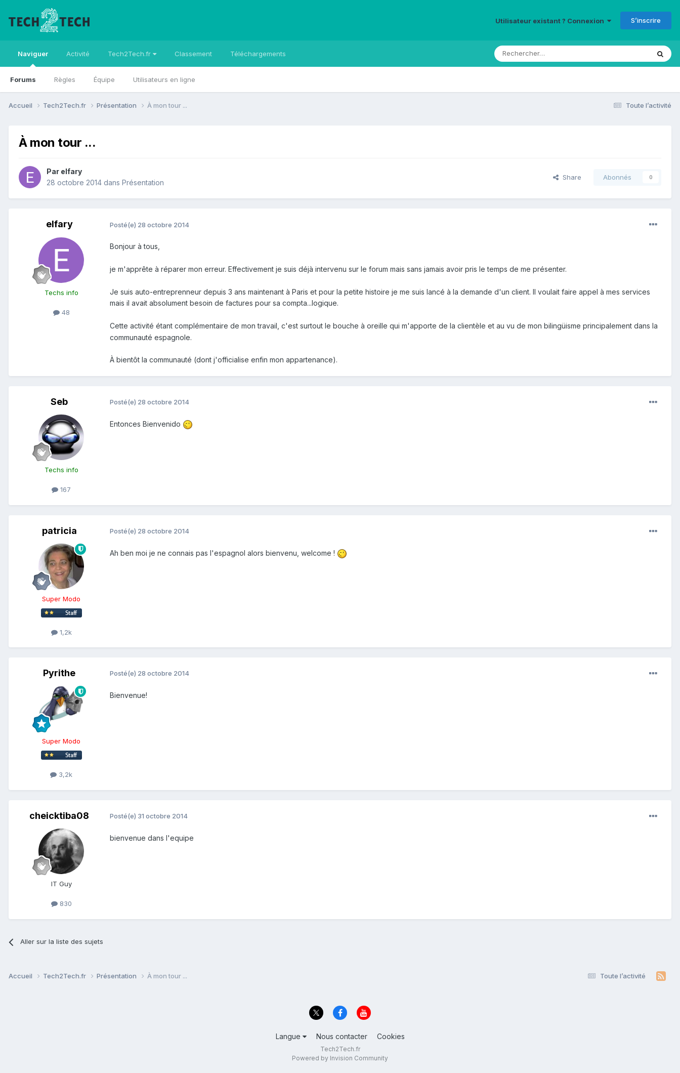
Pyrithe (59, 673)
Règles (64, 79)
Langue (291, 1036)
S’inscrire (646, 20)
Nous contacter (341, 1036)
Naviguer (33, 58)
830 (61, 903)
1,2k (61, 632)
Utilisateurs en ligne (164, 79)
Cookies (391, 1036)
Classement (193, 54)
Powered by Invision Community (340, 1058)
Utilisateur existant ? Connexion (553, 21)
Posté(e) (149, 225)
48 (61, 312)
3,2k (61, 774)
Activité (78, 54)
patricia (59, 530)
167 (61, 489)
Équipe (104, 79)
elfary (71, 171)
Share (567, 177)
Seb (59, 401)
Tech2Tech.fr (132, 54)
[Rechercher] (549, 54)
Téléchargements (258, 54)
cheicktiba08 (59, 815)
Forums (23, 79)
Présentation (143, 182)
